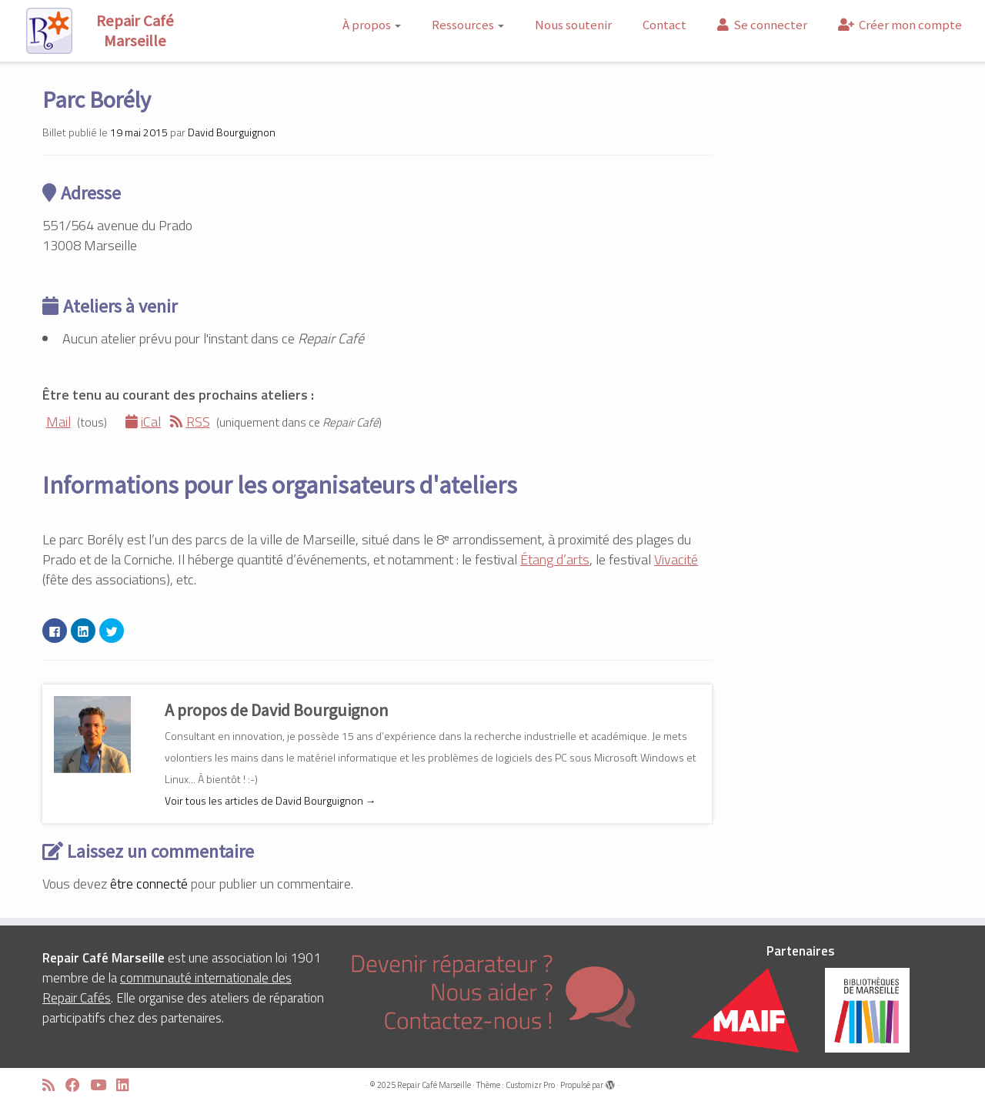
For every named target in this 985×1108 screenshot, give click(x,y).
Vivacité (676, 559)
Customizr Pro (530, 1085)
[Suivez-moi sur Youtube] (103, 1085)
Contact (664, 24)
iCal (143, 421)
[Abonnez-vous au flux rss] (53, 1085)
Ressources (468, 24)
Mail (56, 421)
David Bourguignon (231, 132)
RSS (190, 421)
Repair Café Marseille (434, 1085)
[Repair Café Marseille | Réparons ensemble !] (114, 31)
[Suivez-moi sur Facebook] (77, 1085)
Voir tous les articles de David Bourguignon (270, 800)
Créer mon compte (900, 24)
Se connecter (762, 24)
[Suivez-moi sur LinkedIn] (127, 1085)
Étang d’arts (554, 559)
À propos (371, 24)
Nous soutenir (573, 24)
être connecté (149, 883)
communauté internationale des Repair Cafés (167, 988)
